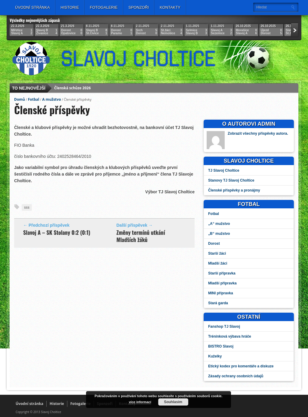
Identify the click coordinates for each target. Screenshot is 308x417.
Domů (19, 99)
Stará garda (218, 303)
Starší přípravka (222, 273)
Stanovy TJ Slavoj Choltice (231, 180)
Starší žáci (217, 253)
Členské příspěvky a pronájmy (234, 190)
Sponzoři (138, 7)
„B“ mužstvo (219, 233)
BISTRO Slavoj (220, 346)
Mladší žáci (217, 263)
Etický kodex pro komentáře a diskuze (240, 366)
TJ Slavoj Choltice (223, 170)
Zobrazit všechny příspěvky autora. (258, 133)
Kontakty (170, 7)
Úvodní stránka (32, 7)
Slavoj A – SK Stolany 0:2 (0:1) (56, 232)
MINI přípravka (220, 293)
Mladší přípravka (222, 283)
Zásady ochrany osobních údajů (235, 376)
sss (26, 207)
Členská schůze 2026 (72, 88)
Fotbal (33, 99)
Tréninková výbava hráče (229, 336)
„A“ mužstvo (219, 224)
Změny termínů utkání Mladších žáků (140, 236)
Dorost (214, 243)
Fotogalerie (104, 7)
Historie (70, 7)
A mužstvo (51, 99)
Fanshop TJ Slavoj (224, 326)
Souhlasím (173, 402)
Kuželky (215, 356)
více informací (140, 402)
